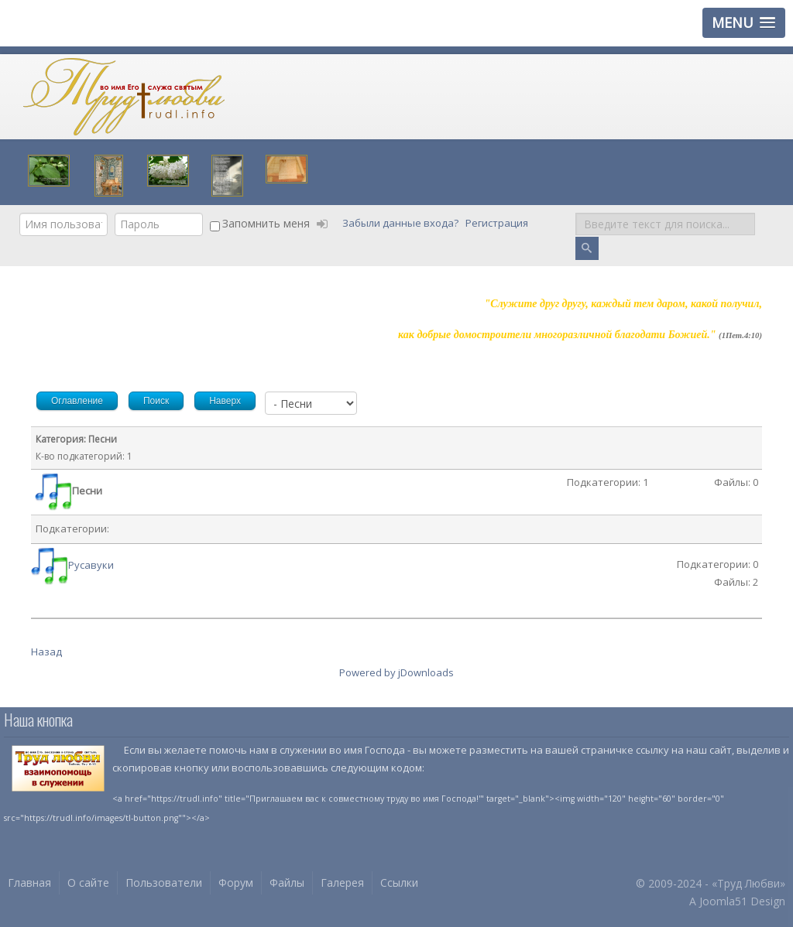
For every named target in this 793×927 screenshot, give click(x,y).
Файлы (286, 882)
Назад (46, 651)
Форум (235, 882)
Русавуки (91, 565)
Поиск (575, 213)
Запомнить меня (266, 223)
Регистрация (497, 224)
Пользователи (163, 882)
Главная (29, 882)
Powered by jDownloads (396, 672)
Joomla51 (723, 901)
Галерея (342, 882)
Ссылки (399, 882)
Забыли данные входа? (401, 224)
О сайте (88, 882)
